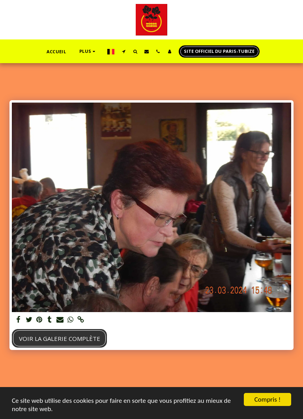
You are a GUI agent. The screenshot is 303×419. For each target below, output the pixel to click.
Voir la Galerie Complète (59, 338)
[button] (123, 51)
